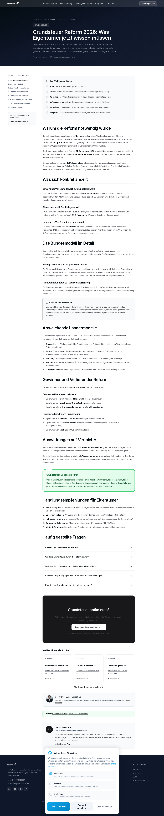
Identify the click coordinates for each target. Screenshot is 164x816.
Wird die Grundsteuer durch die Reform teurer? (67, 557)
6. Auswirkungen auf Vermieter (20, 99)
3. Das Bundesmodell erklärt (19, 88)
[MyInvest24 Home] (13, 4)
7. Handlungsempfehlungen (19, 103)
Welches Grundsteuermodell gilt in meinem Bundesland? (71, 566)
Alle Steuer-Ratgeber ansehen (88, 687)
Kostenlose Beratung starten (89, 627)
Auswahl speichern (81, 806)
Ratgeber (99, 4)
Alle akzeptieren (59, 806)
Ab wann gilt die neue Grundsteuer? (61, 547)
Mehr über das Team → (64, 744)
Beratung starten (148, 4)
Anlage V (108, 456)
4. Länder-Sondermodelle (18, 92)
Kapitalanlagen (50, 4)
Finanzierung (66, 4)
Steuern (53, 19)
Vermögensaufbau (83, 4)
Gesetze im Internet (60, 714)
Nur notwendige (105, 806)
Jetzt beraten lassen (19, 121)
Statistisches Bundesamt (78, 714)
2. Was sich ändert (15, 84)
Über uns (111, 4)
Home (35, 19)
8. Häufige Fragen (15, 107)
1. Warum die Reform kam (18, 80)
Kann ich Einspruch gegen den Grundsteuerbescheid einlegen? (74, 575)
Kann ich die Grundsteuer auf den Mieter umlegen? (68, 585)
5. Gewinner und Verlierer (18, 95)
